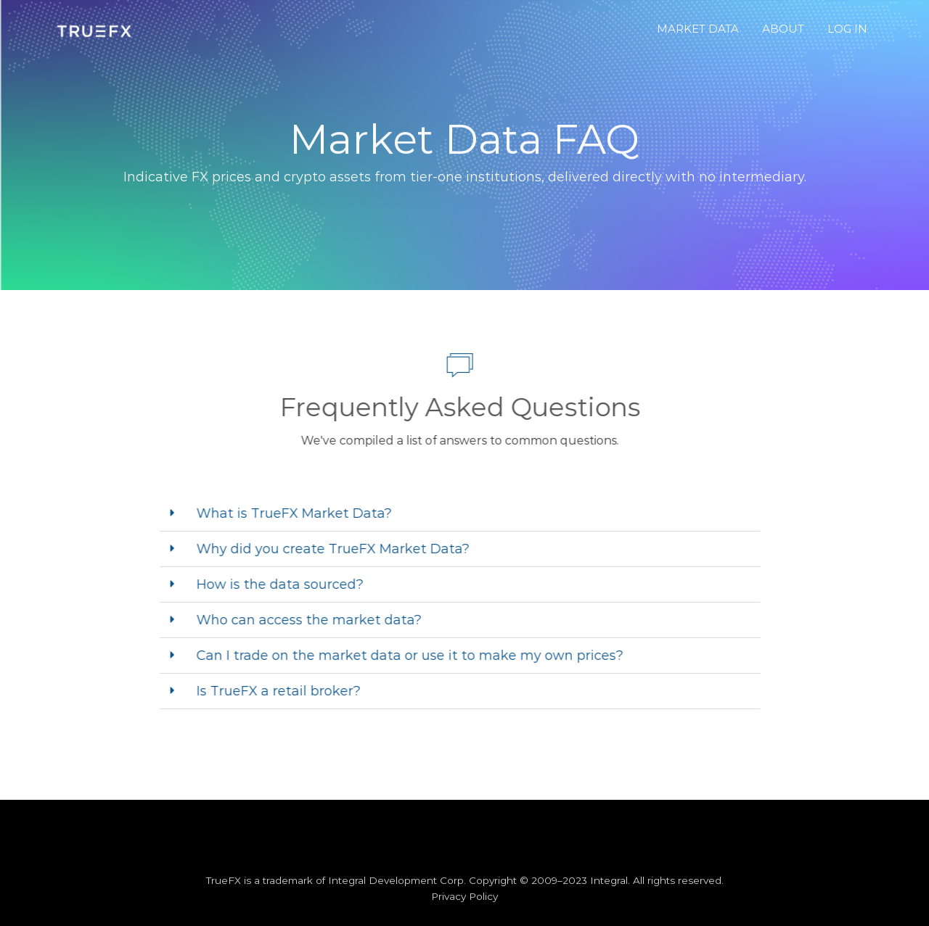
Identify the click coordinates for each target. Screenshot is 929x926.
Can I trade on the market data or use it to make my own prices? (402, 656)
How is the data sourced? (272, 584)
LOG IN (847, 29)
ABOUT (783, 29)
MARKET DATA (698, 29)
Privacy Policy (464, 896)
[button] (452, 514)
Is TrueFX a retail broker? (271, 691)
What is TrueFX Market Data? (287, 513)
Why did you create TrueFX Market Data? (325, 549)
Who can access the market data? (301, 620)
